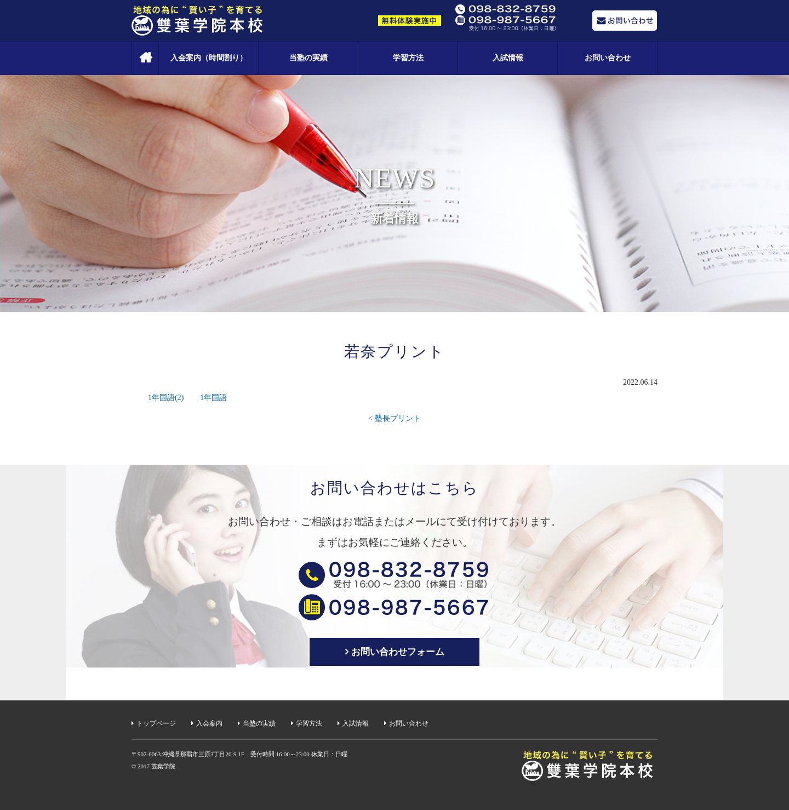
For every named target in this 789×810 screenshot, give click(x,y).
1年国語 (213, 397)
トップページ (156, 723)
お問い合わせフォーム (397, 652)
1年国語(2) (166, 397)
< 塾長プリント (394, 418)
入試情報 (508, 58)
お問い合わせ (608, 58)
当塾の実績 (308, 58)
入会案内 (209, 723)
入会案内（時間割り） (208, 58)
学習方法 (408, 58)
